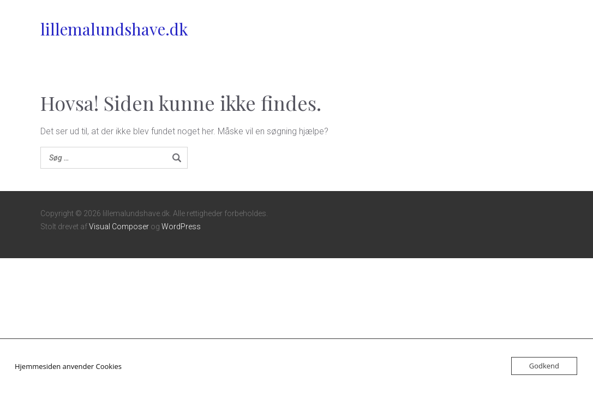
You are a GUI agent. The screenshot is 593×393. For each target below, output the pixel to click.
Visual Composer (119, 226)
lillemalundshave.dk (114, 29)
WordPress (181, 226)
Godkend (544, 366)
